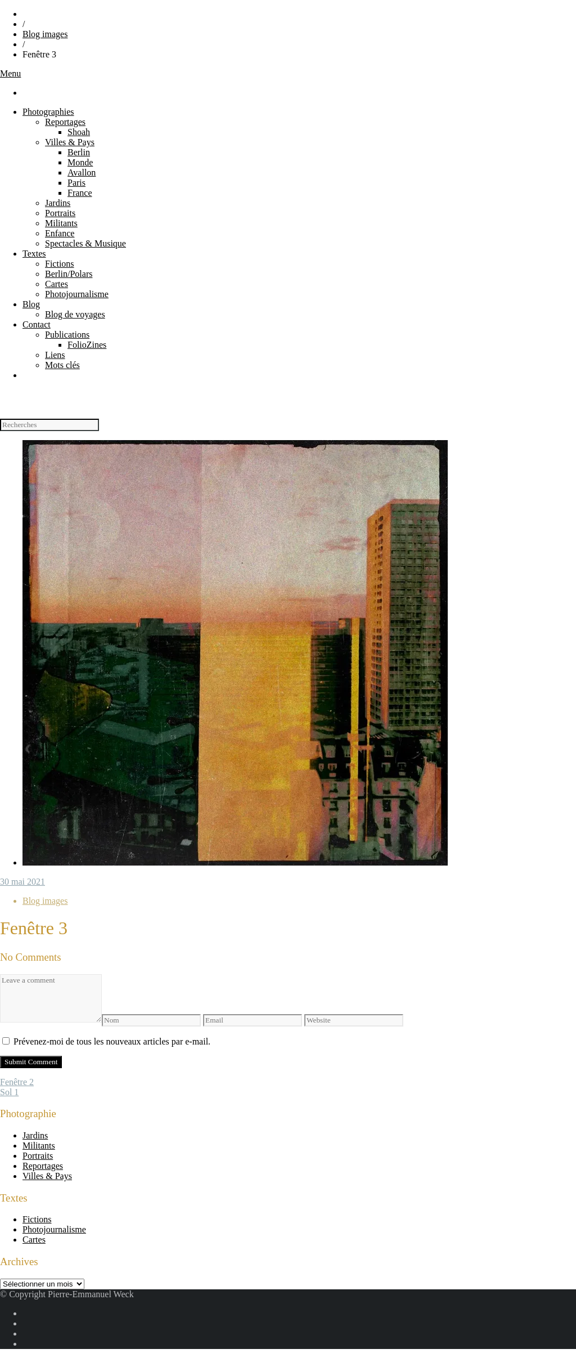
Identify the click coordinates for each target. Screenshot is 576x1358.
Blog (31, 304)
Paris (77, 182)
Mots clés (62, 365)
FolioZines (87, 344)
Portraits (60, 213)
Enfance (59, 233)
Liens (55, 355)
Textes (34, 253)
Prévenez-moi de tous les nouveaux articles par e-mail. (112, 1041)
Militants (61, 223)
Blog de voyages (75, 314)
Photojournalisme (77, 294)
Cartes (56, 284)
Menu (10, 73)
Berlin (79, 152)
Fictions (59, 263)
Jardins (57, 203)
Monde (80, 162)
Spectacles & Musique (85, 243)
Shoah (79, 132)
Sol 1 (9, 1092)
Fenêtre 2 (17, 1082)
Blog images (45, 34)
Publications (67, 334)
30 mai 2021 (22, 881)
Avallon (82, 172)
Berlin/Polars (68, 274)
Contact (36, 324)
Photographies (48, 111)
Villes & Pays (69, 142)
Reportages (65, 122)
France (80, 193)
